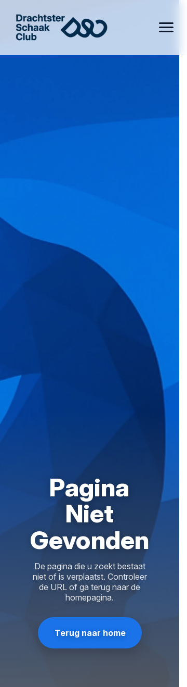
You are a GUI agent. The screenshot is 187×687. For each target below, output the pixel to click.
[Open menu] (166, 27)
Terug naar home (89, 633)
